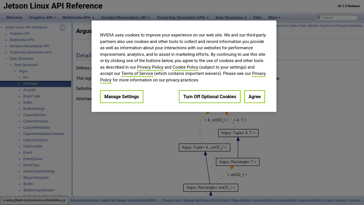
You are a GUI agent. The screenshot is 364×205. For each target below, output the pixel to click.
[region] (184, 66)
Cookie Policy (185, 67)
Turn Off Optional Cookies (209, 96)
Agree (255, 96)
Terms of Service (137, 73)
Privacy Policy (150, 67)
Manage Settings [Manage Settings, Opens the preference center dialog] (121, 96)
